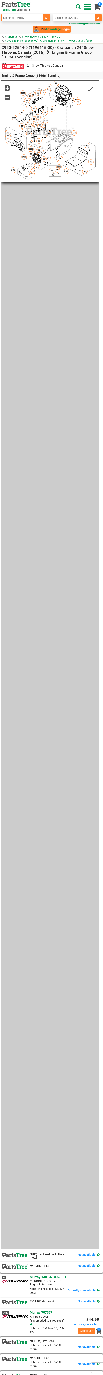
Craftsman (11, 36)
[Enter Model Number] (74, 17)
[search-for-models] (98, 17)
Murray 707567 (41, 1312)
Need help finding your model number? (85, 24)
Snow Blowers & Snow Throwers (41, 36)
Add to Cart (86, 1330)
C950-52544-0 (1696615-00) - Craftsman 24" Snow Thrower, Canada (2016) (49, 40)
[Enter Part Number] (22, 17)
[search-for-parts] (46, 17)
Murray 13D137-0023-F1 (48, 1277)
